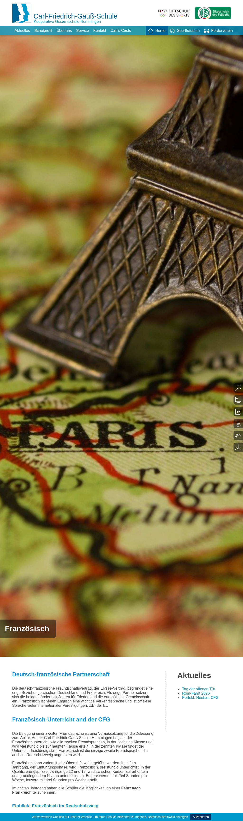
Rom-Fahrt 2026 (196, 693)
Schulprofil (43, 31)
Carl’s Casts (121, 31)
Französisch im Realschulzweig (65, 805)
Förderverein (218, 31)
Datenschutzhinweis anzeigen (168, 817)
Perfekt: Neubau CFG (200, 698)
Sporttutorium (185, 31)
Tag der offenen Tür (198, 689)
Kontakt (99, 31)
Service (82, 31)
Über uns (64, 31)
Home (156, 31)
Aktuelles (22, 31)
